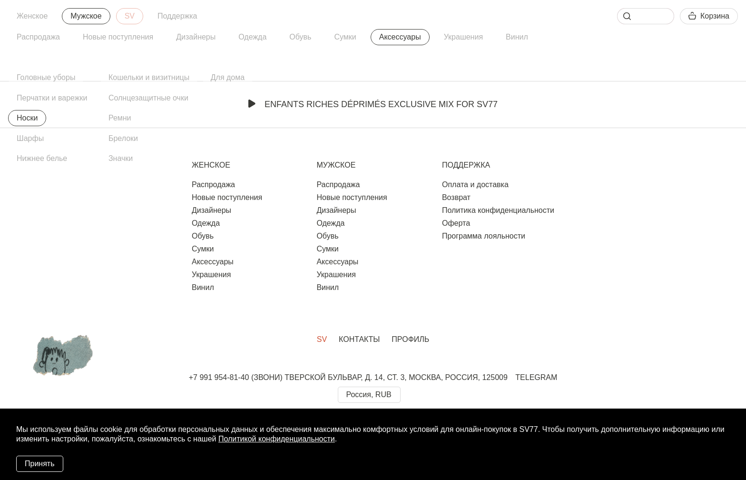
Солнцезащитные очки (148, 98)
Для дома (228, 77)
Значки (120, 158)
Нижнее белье (42, 158)
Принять (40, 464)
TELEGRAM (536, 377)
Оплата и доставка (475, 184)
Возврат (456, 197)
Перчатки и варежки (52, 98)
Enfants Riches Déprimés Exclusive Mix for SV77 (373, 104)
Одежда (252, 37)
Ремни (119, 118)
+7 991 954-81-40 (219, 377)
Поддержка (177, 16)
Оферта (456, 223)
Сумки (345, 37)
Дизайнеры (196, 37)
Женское (32, 16)
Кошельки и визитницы (148, 77)
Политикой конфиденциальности (276, 439)
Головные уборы (46, 77)
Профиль (410, 339)
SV (130, 16)
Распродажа (38, 37)
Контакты (359, 339)
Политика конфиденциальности (498, 210)
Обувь (300, 37)
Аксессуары (400, 37)
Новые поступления (118, 37)
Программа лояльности (483, 236)
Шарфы (30, 138)
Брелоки (123, 138)
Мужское (85, 16)
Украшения (463, 37)
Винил (517, 37)
